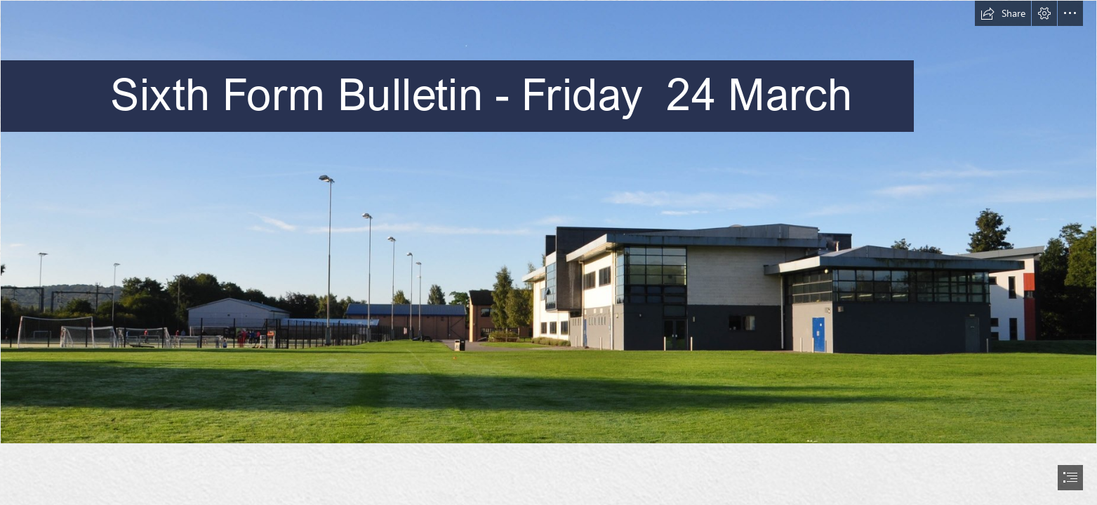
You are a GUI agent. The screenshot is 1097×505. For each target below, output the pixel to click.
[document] (548, 252)
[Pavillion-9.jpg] (548, 222)
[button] (1003, 13)
